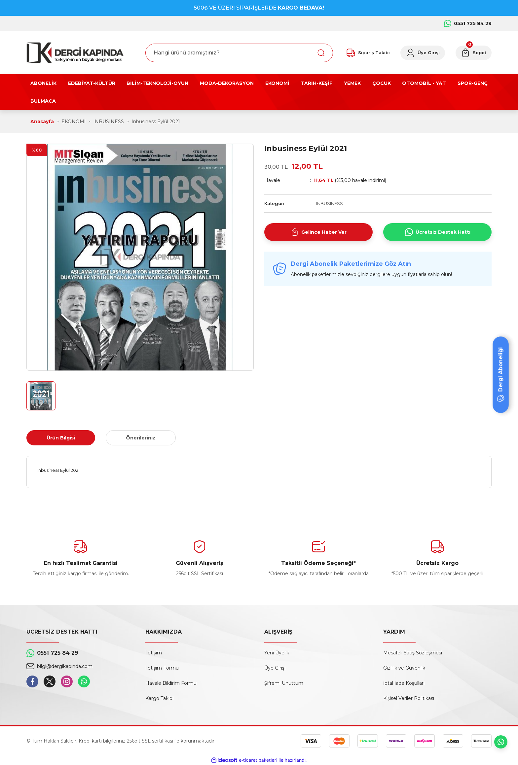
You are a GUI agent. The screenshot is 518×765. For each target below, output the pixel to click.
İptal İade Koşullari (404, 683)
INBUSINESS (329, 203)
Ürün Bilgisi (61, 438)
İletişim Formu (162, 668)
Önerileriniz (141, 438)
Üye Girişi (274, 668)
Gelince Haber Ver (319, 232)
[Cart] (474, 53)
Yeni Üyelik (276, 653)
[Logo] (75, 53)
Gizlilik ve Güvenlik (404, 668)
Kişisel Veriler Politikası (408, 698)
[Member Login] (422, 53)
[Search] (239, 53)
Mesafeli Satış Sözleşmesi (412, 653)
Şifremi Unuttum (283, 683)
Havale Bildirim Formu (171, 683)
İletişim (153, 653)
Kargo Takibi (159, 698)
